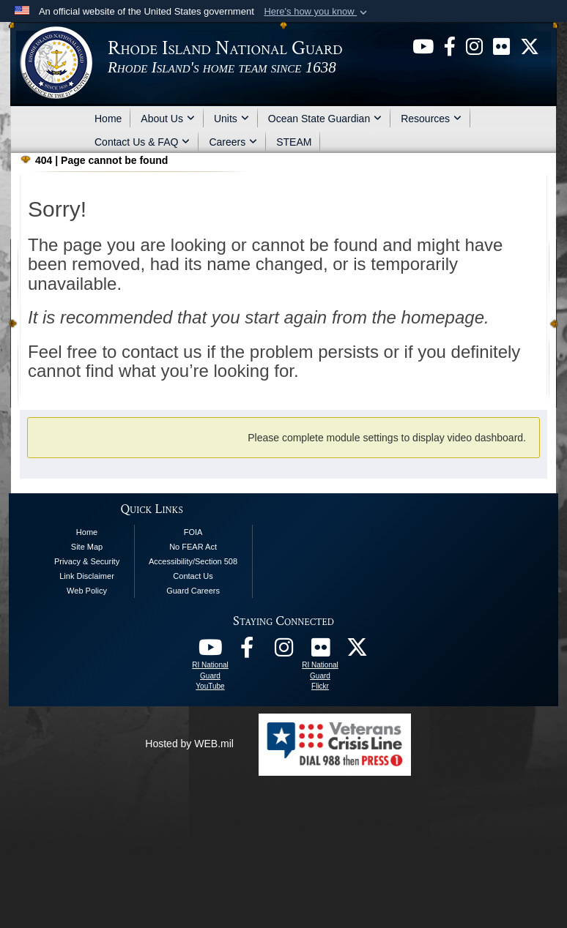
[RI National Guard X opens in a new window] (356, 651)
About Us (168, 118)
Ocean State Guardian (325, 118)
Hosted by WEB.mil (189, 743)
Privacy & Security (86, 561)
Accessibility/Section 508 (193, 561)
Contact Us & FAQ (142, 142)
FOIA (193, 532)
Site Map (87, 546)
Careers (233, 142)
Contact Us (192, 576)
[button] (317, 11)
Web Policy (87, 590)
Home (108, 118)
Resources (431, 118)
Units (231, 118)
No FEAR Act (193, 546)
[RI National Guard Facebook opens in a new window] (247, 651)
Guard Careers (193, 590)
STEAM (293, 142)
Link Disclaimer (86, 576)
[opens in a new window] (423, 45)
